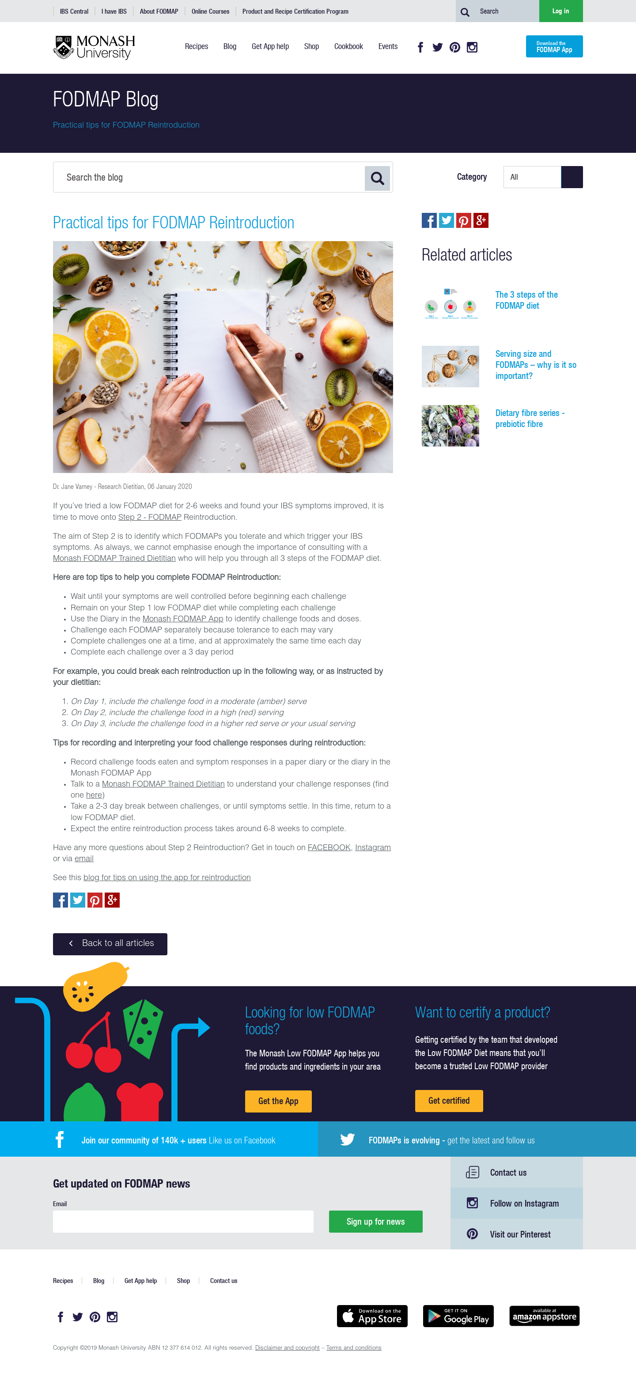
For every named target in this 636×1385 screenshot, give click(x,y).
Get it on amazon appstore (544, 1316)
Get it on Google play (458, 1316)
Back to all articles (110, 944)
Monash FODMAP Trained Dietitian (114, 559)
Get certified (449, 1100)
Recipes (63, 1280)
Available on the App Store (372, 1316)
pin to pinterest (94, 900)
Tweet (77, 900)
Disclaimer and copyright (287, 1348)
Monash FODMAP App (183, 620)
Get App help (141, 1280)
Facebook (420, 47)
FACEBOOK (329, 848)
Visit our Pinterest (520, 1234)
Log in (561, 11)
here (94, 796)
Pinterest (454, 47)
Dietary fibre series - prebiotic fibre (530, 418)
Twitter (437, 47)
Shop (183, 1280)
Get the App (278, 1100)
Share (60, 900)
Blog (98, 1280)
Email (60, 1204)
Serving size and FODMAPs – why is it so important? (536, 364)
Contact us (508, 1172)
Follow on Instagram (524, 1203)
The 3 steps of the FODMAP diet (527, 300)
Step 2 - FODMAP (150, 518)
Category (472, 177)
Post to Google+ (112, 900)
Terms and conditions (354, 1348)
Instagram (472, 47)
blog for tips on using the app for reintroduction (167, 878)
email (84, 859)
